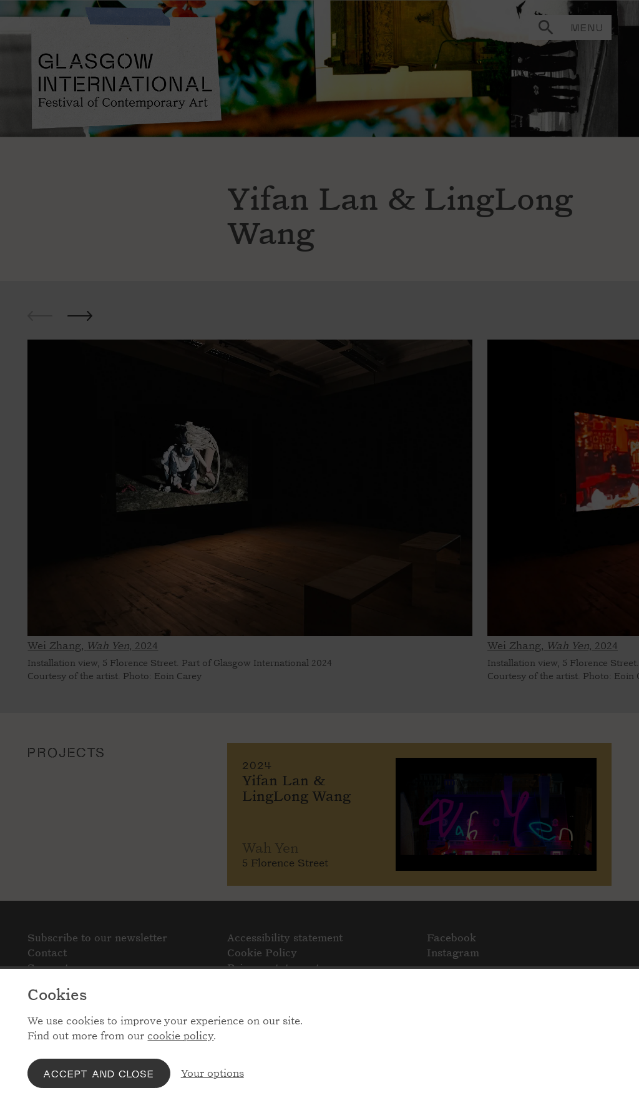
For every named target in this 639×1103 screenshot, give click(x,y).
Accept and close (98, 1073)
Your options (212, 1073)
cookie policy (180, 1036)
